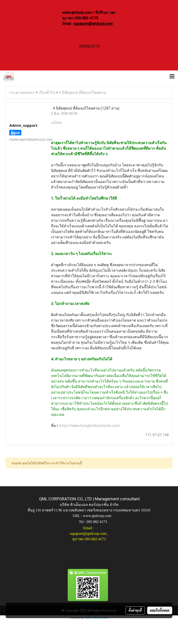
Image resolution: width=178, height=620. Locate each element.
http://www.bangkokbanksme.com (90, 425)
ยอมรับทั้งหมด (159, 610)
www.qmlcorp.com (97, 516)
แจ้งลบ (56, 122)
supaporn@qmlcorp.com (93, 23)
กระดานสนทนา (22, 92)
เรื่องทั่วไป (47, 92)
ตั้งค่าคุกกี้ (135, 610)
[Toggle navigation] (172, 77)
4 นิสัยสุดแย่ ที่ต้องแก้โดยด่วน (82, 92)
